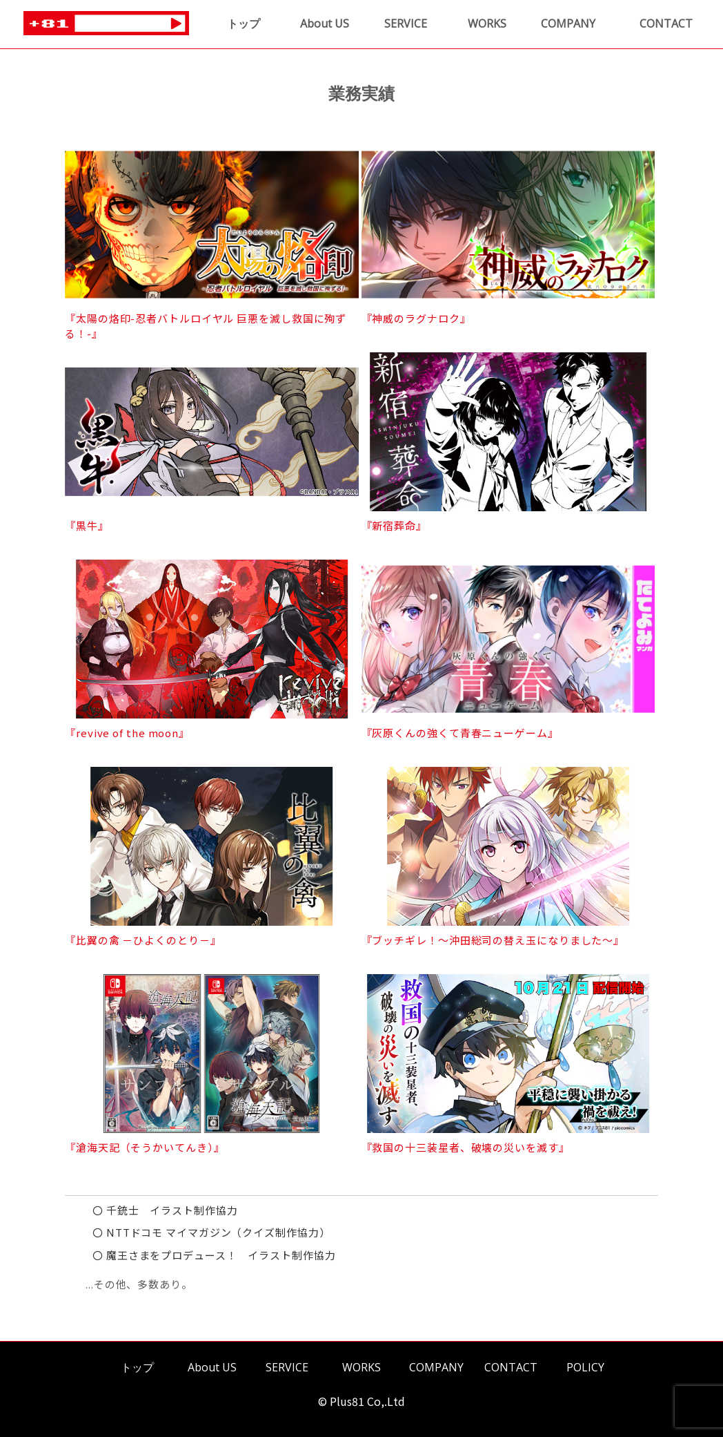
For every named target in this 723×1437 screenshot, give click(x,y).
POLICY (585, 1367)
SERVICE (405, 23)
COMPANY (568, 23)
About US (324, 23)
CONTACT (666, 23)
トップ (243, 23)
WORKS (487, 23)
